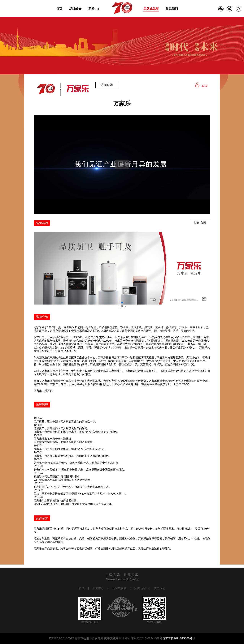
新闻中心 (94, 8)
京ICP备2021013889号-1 (179, 638)
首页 (59, 8)
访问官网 (107, 85)
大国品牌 (140, 588)
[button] (122, 302)
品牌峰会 (75, 8)
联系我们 (172, 8)
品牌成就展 (151, 8)
